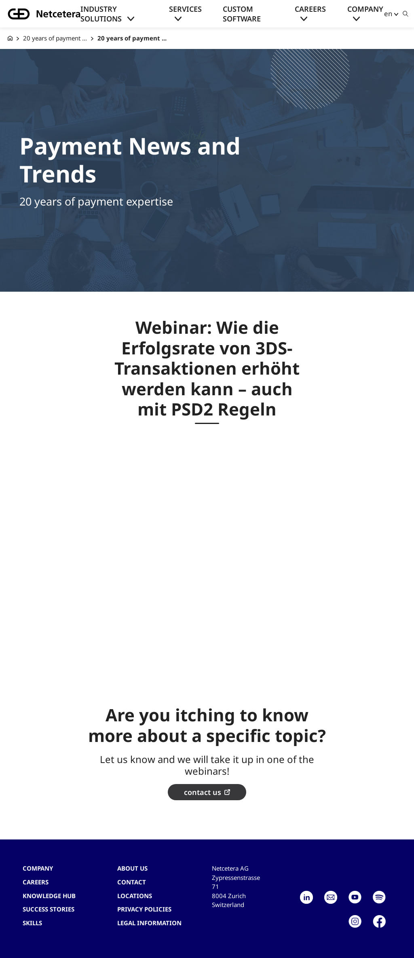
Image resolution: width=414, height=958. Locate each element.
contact (131, 882)
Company (365, 9)
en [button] (388, 13)
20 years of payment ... (55, 38)
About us (132, 868)
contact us (202, 792)
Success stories (48, 909)
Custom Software (242, 13)
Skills (32, 923)
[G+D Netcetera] (10, 38)
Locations (134, 896)
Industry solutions (101, 13)
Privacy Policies (144, 909)
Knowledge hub (49, 896)
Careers (310, 9)
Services (185, 9)
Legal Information (149, 923)
